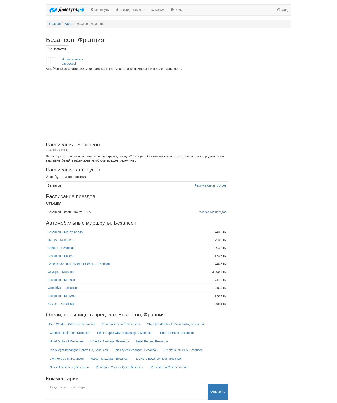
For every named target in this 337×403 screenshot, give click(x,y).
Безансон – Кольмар (62, 295)
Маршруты (99, 10)
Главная (55, 23)
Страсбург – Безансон (63, 287)
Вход (282, 10)
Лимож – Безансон (61, 303)
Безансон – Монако (61, 280)
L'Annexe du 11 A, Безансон (183, 350)
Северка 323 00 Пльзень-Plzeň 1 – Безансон (79, 264)
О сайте (178, 10)
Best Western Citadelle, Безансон (72, 324)
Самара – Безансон (61, 272)
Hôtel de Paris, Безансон (177, 333)
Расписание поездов (212, 212)
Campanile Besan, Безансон (120, 324)
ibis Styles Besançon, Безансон (136, 350)
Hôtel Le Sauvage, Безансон (109, 341)
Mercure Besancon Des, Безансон (159, 358)
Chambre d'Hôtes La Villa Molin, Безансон (175, 324)
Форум (157, 10)
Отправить (217, 391)
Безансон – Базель (61, 256)
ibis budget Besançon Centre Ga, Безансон (79, 350)
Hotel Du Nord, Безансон (67, 341)
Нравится (57, 49)
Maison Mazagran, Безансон (109, 358)
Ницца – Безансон (60, 240)
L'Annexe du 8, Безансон (67, 358)
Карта (68, 23)
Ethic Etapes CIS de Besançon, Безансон (125, 333)
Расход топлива (130, 10)
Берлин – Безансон (61, 248)
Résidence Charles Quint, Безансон (120, 367)
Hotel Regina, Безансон (152, 341)
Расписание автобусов (211, 185)
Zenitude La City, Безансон (169, 367)
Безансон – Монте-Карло (65, 232)
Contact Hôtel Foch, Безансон (70, 333)
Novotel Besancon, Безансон (69, 367)
